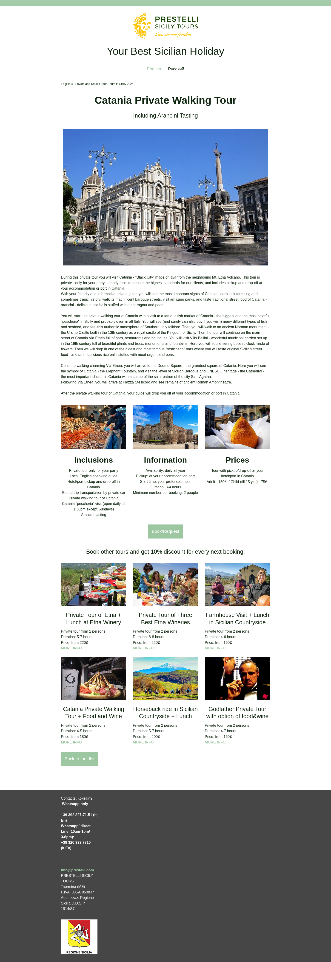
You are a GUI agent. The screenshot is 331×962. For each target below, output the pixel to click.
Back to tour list (79, 758)
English (154, 68)
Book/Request (165, 531)
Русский (176, 68)
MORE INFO (71, 648)
